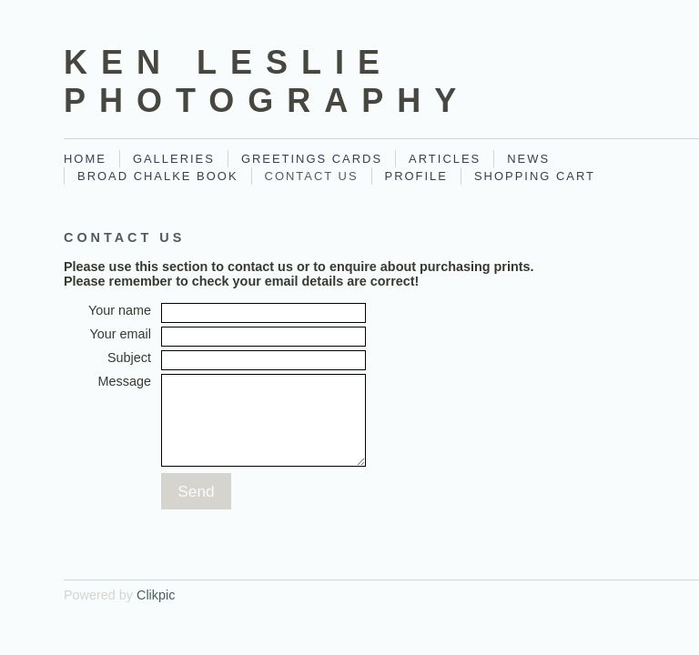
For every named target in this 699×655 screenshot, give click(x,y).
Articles (445, 159)
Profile (416, 176)
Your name (119, 310)
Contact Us (312, 176)
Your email (120, 334)
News (528, 159)
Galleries (174, 159)
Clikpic (156, 595)
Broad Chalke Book (157, 176)
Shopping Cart (534, 176)
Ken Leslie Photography (267, 81)
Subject (129, 357)
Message (124, 381)
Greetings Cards (311, 159)
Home (85, 159)
